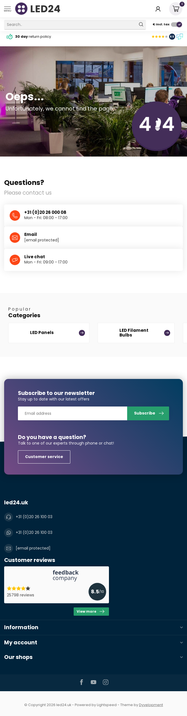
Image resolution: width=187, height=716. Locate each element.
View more (90, 611)
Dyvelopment (151, 704)
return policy (33, 36)
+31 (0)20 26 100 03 (34, 516)
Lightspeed (107, 704)
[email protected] (41, 240)
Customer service (44, 456)
